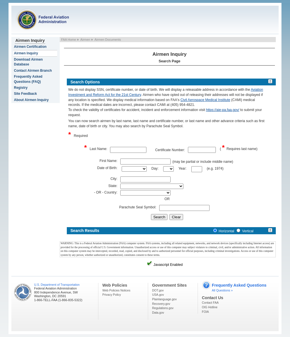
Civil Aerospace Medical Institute (205, 100)
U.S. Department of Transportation (57, 284)
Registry (21, 88)
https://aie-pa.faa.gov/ (222, 110)
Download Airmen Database (28, 61)
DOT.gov (158, 290)
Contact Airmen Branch (33, 71)
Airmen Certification (30, 47)
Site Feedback (25, 94)
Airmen (85, 39)
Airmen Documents (107, 39)
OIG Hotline (210, 307)
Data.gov (158, 312)
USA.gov (158, 294)
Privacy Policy (111, 294)
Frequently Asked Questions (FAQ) (28, 79)
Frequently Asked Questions (239, 285)
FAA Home (68, 39)
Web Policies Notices (116, 290)
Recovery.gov (161, 303)
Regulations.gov (162, 308)
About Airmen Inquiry (31, 100)
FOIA (205, 311)
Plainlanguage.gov (164, 299)
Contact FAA (210, 302)
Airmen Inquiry (30, 40)
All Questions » (222, 290)
